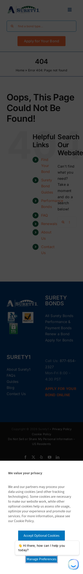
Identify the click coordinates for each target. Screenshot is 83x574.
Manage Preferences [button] (41, 559)
